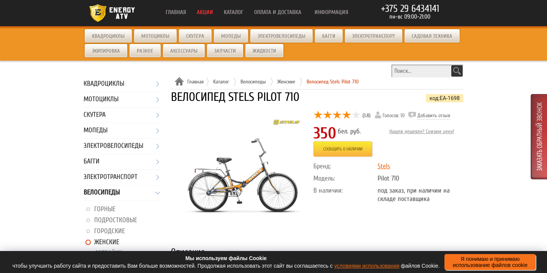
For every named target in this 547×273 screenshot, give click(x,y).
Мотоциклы (155, 36)
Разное (145, 51)
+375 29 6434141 (410, 8)
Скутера (195, 36)
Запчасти (225, 51)
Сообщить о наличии (342, 149)
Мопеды (231, 36)
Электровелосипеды (281, 36)
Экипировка (106, 51)
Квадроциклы (108, 36)
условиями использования (367, 266)
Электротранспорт (373, 36)
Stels (384, 166)
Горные (104, 209)
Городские (109, 231)
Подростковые (115, 220)
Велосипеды (102, 192)
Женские (106, 242)
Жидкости (264, 51)
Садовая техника (432, 36)
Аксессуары (184, 51)
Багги (328, 36)
